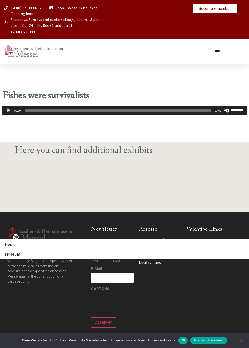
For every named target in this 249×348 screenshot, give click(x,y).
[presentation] (128, 302)
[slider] (118, 110)
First (94, 261)
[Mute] (226, 110)
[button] (217, 52)
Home (10, 244)
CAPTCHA (100, 289)
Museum (12, 254)
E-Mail (96, 269)
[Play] (8, 110)
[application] (124, 110)
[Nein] (241, 340)
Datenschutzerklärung (208, 340)
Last (116, 261)
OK (183, 340)
